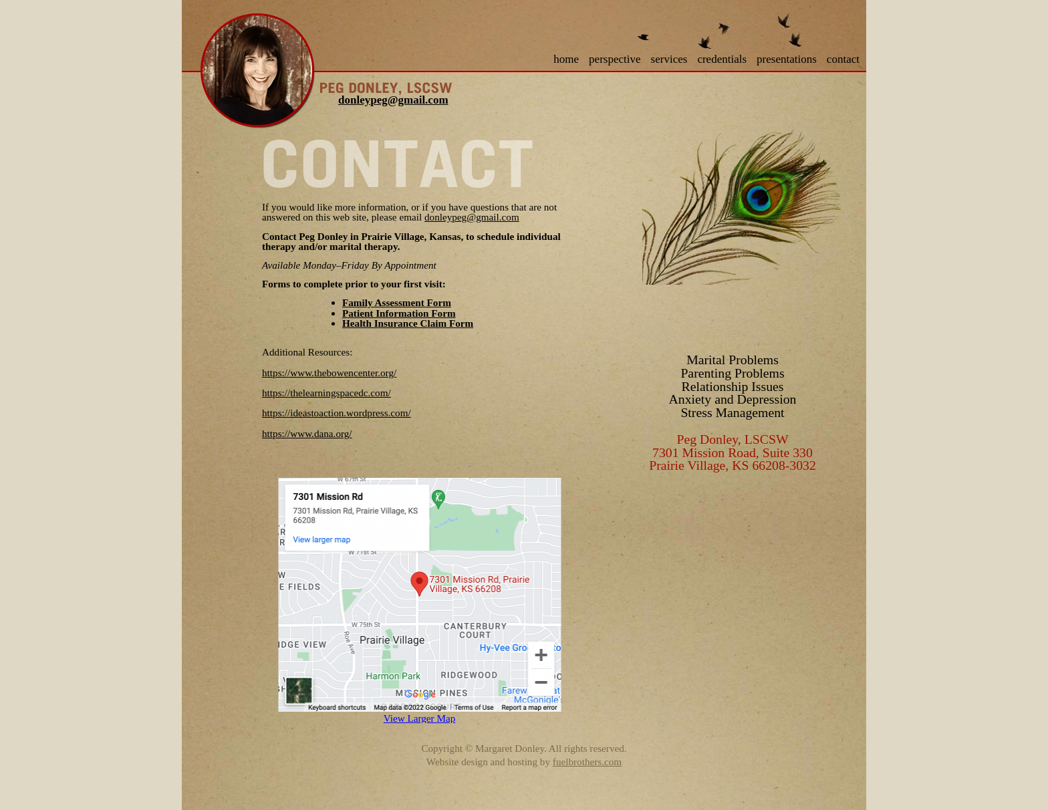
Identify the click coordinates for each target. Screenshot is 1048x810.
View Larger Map (420, 718)
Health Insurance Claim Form (407, 323)
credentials (722, 59)
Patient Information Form (399, 313)
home (566, 59)
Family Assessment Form (396, 302)
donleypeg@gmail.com (393, 100)
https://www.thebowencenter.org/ (329, 372)
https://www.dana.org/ (307, 433)
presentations (787, 59)
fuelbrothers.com (587, 761)
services (669, 59)
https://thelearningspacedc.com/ (326, 392)
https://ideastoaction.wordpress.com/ (336, 412)
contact (843, 59)
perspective (614, 59)
